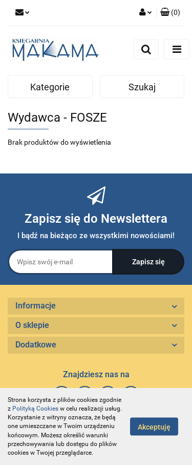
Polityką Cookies (35, 408)
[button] (170, 13)
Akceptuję (154, 427)
